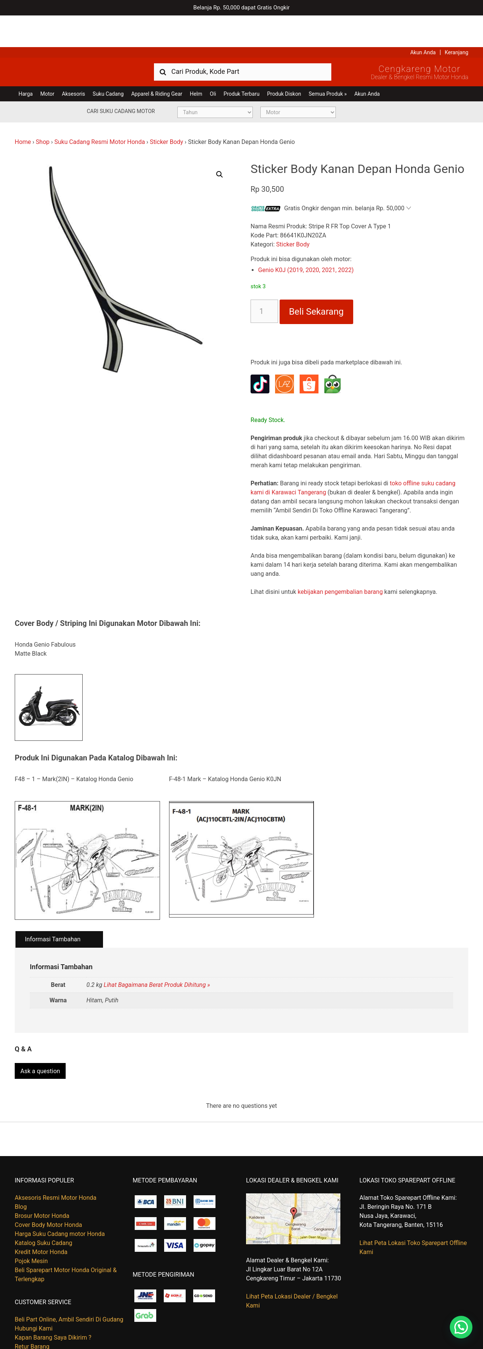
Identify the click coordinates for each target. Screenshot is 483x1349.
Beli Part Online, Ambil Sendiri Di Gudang (69, 1284)
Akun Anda (423, 21)
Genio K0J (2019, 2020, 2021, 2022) (306, 238)
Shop (42, 110)
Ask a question (40, 1035)
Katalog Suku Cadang (43, 1207)
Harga (25, 62)
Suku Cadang (108, 62)
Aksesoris (73, 62)
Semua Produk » (328, 62)
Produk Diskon (284, 62)
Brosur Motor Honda (42, 1180)
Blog (21, 1171)
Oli (213, 62)
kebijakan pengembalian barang (340, 560)
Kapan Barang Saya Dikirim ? (53, 1302)
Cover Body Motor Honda (48, 1189)
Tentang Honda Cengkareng (52, 1320)
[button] (219, 143)
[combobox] (243, 40)
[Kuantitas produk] (264, 279)
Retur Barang (32, 1311)
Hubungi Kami (33, 1293)
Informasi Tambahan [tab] (52, 907)
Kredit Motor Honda (41, 1216)
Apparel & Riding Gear (156, 62)
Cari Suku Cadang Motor (121, 79)
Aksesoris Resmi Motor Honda (56, 1162)
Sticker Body (166, 110)
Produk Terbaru (242, 62)
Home (23, 110)
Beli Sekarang (316, 280)
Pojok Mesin (31, 1225)
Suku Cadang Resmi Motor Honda (99, 110)
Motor (47, 62)
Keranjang (456, 21)
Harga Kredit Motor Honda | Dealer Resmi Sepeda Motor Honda (69, 39)
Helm (196, 62)
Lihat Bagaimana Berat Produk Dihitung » (157, 953)
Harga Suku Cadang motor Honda (60, 1198)
